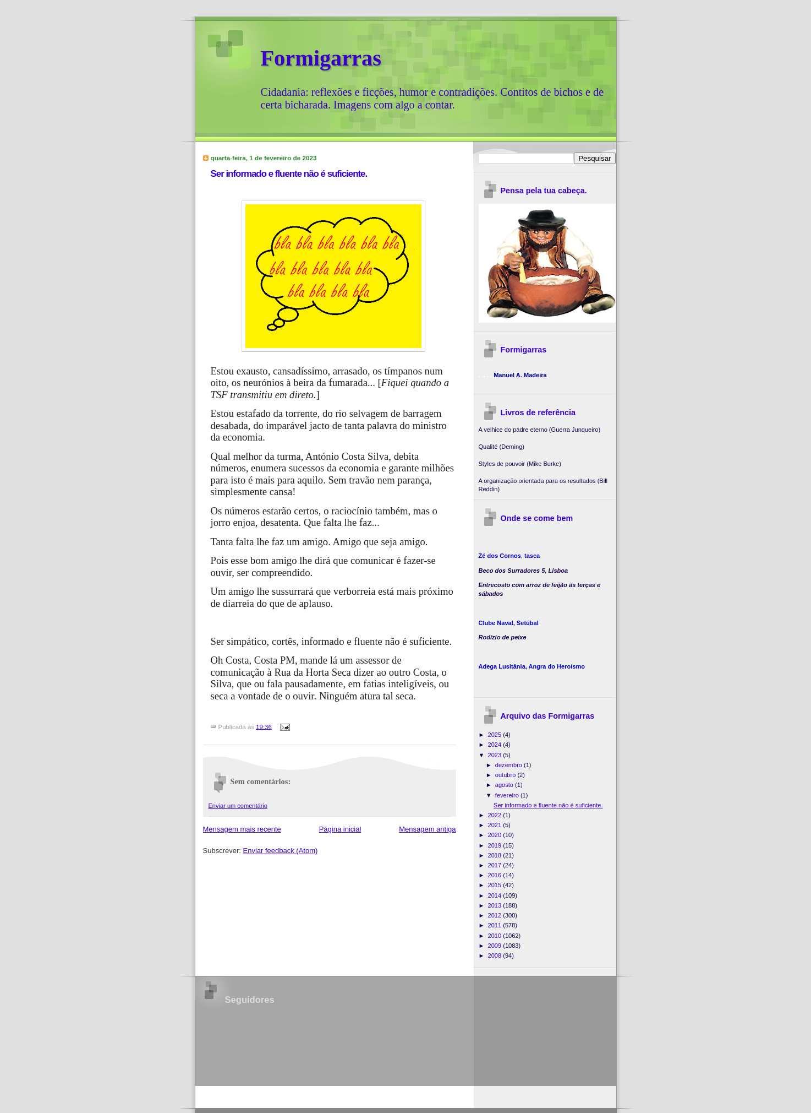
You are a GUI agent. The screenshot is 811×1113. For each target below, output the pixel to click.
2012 (495, 915)
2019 (495, 845)
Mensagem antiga (427, 829)
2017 (495, 865)
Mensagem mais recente (242, 829)
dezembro (509, 765)
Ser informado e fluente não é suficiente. (289, 174)
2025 (495, 734)
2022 (495, 815)
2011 (495, 925)
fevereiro (507, 795)
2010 (495, 935)
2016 (495, 875)
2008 (495, 955)
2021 (495, 825)
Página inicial (340, 829)
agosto (505, 784)
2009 (495, 945)
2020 (495, 835)
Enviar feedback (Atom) (280, 850)
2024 (495, 744)
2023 (495, 755)
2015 (495, 885)
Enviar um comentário (238, 805)
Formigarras (321, 58)
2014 (495, 895)
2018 (495, 855)
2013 (495, 905)
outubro (506, 775)
